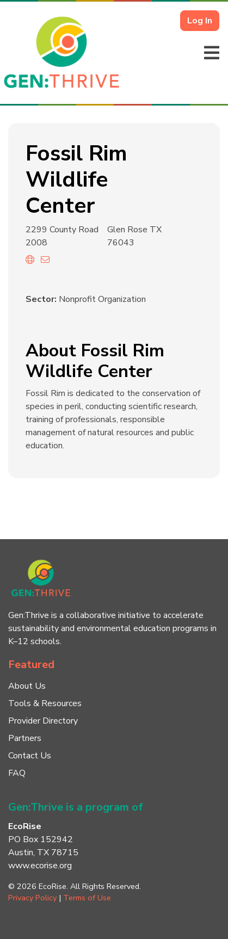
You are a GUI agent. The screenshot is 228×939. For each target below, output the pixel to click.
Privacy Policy (32, 897)
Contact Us (29, 756)
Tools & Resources (45, 703)
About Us (27, 686)
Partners (24, 738)
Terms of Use (87, 897)
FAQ (17, 773)
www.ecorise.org (40, 866)
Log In (199, 21)
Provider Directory (43, 721)
